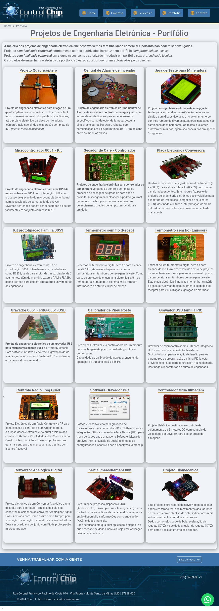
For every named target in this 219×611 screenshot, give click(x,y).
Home (89, 13)
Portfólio (171, 13)
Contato (199, 13)
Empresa (114, 13)
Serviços (141, 13)
